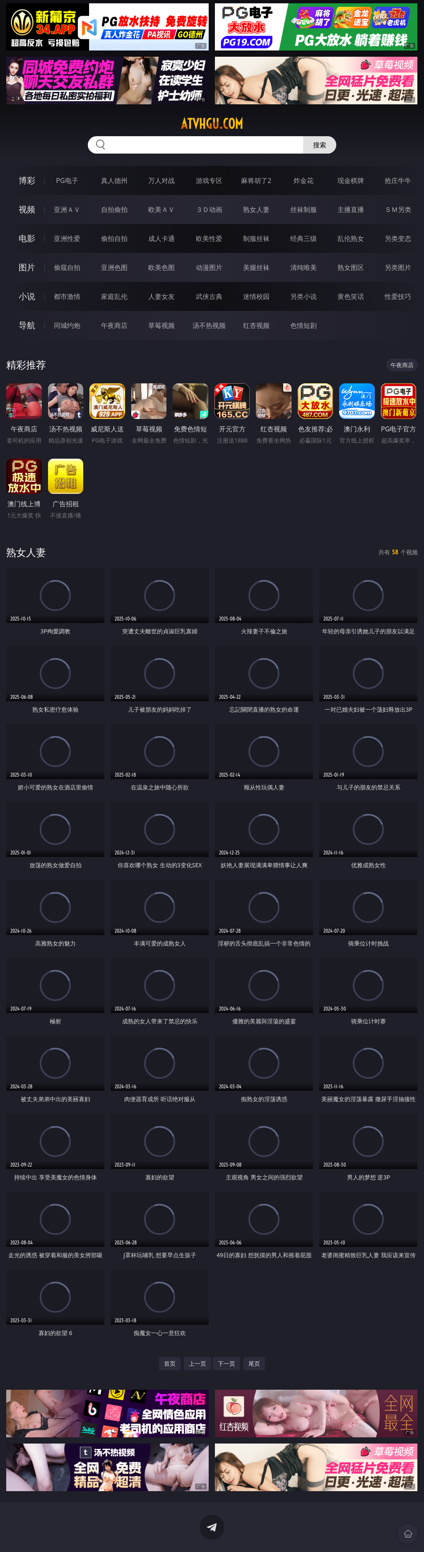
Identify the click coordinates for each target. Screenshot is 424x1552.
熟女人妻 (256, 209)
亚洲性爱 (67, 238)
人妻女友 (161, 296)
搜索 (319, 144)
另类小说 (303, 296)
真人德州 (114, 180)
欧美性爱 (209, 238)
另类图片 (398, 267)
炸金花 (303, 180)
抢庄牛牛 (398, 180)
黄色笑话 (350, 296)
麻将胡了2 (256, 180)
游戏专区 (209, 180)
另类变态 (398, 238)
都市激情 (67, 296)
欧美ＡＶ (161, 209)
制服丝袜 (256, 238)
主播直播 (350, 209)
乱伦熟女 (350, 238)
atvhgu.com (212, 123)
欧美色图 (161, 267)
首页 (170, 1363)
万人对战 (161, 180)
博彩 (27, 180)
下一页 (226, 1363)
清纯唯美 (303, 267)
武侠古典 (209, 296)
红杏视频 (256, 325)
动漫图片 (209, 267)
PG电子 (67, 180)
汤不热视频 (209, 325)
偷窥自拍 (67, 267)
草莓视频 (161, 325)
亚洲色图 (114, 267)
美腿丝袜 (256, 267)
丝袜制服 (303, 209)
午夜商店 (114, 325)
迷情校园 (256, 296)
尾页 (254, 1363)
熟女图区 (350, 267)
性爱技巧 (398, 296)
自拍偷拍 (114, 209)
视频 (27, 209)
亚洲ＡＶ (67, 209)
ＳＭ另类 (398, 209)
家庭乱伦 (114, 296)
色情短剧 (303, 325)
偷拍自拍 (114, 238)
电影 (27, 238)
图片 (27, 267)
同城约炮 (67, 325)
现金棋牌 (350, 180)
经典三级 (303, 238)
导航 (27, 325)
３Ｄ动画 (209, 209)
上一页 (197, 1363)
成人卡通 (161, 238)
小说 (27, 296)
